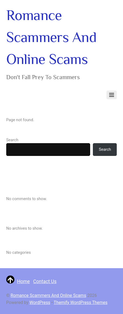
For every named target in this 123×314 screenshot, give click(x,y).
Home (23, 281)
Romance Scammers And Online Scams (48, 295)
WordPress (39, 302)
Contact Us (44, 281)
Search (12, 139)
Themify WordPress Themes (81, 302)
